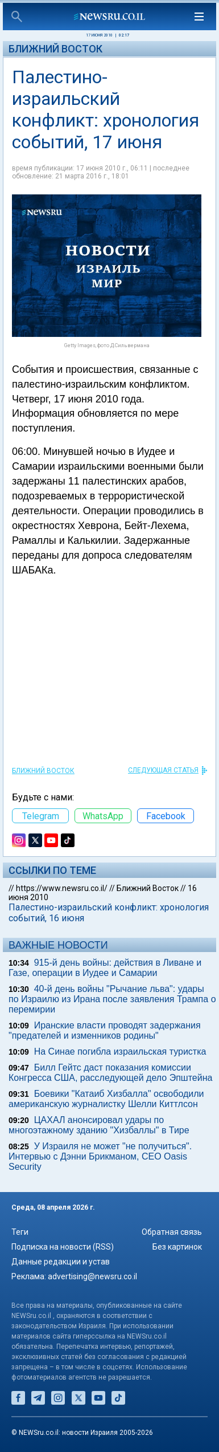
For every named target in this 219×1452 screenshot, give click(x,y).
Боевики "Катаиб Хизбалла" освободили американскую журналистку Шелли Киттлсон (106, 1099)
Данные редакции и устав (60, 1261)
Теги (19, 1232)
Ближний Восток (55, 49)
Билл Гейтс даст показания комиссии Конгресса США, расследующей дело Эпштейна (110, 1073)
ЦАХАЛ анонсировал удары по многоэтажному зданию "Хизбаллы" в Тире (99, 1125)
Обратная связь (172, 1232)
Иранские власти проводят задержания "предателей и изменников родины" (105, 1030)
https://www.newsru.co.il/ (62, 888)
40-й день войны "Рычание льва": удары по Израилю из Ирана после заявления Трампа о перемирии (112, 999)
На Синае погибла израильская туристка (120, 1051)
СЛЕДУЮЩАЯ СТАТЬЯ (163, 770)
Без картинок (177, 1246)
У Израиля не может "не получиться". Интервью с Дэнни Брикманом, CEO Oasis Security (100, 1156)
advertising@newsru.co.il (92, 1276)
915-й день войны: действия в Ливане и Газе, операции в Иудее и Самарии (105, 968)
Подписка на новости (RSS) (62, 1246)
